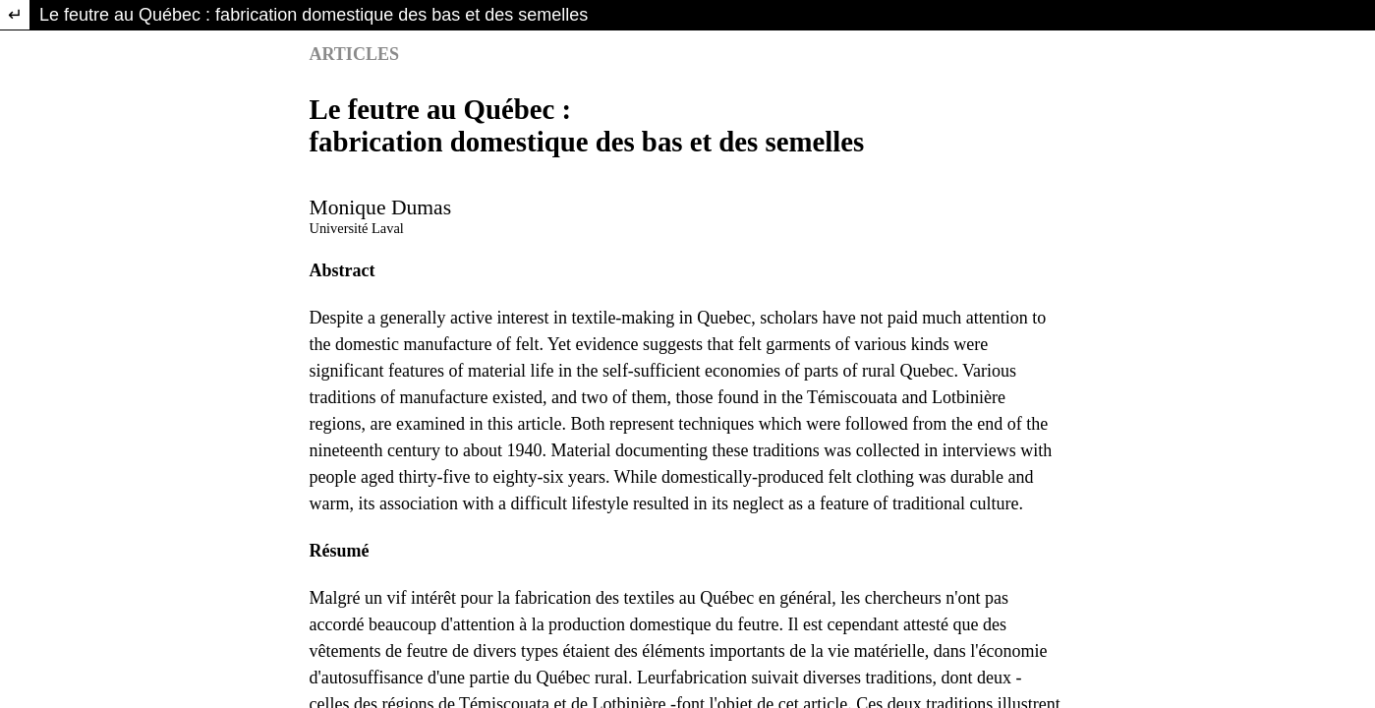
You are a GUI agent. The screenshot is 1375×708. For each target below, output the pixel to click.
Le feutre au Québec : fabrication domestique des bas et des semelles (313, 15)
